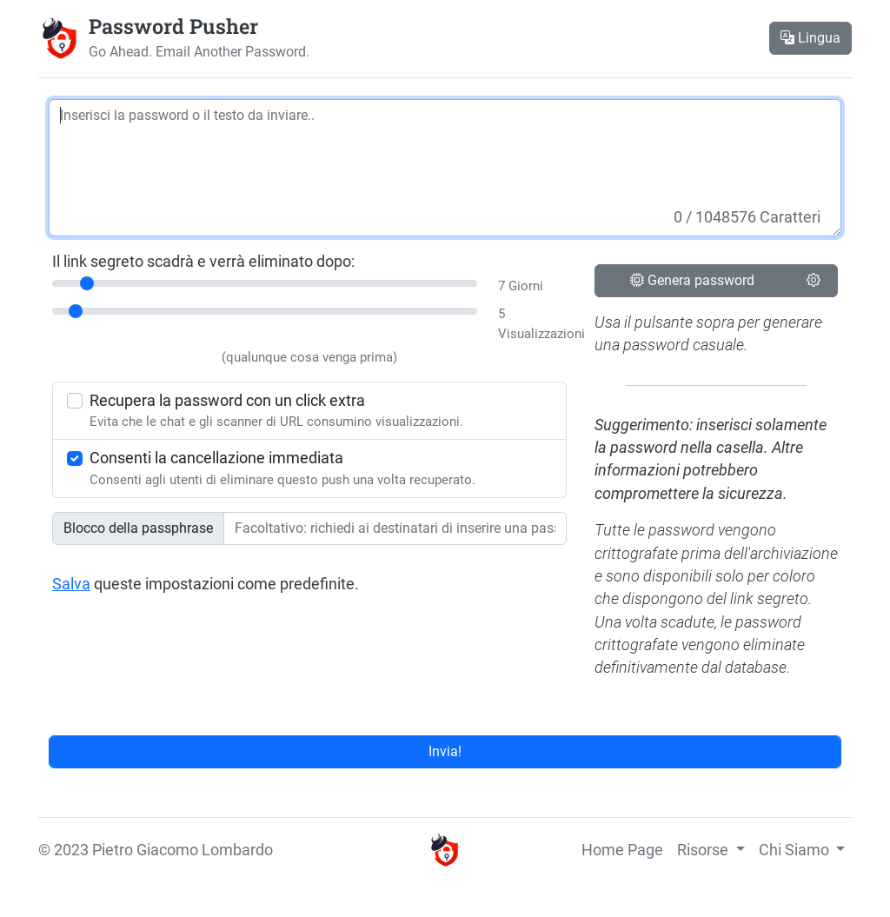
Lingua (810, 38)
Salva (71, 584)
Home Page (622, 850)
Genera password (692, 280)
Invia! (445, 751)
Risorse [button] (704, 850)
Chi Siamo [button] (796, 850)
